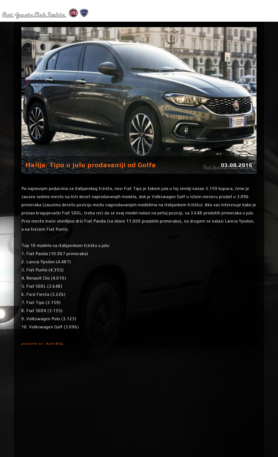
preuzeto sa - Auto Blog (42, 343)
